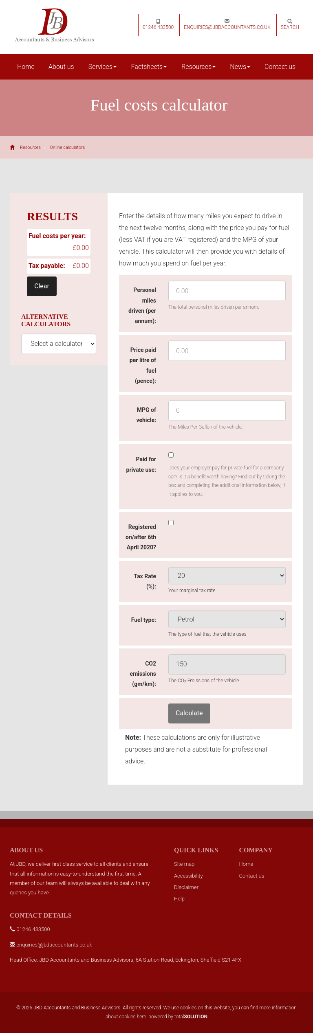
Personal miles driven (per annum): (142, 305)
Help (179, 899)
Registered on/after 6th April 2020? (141, 537)
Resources (198, 67)
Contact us (280, 67)
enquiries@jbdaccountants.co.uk (227, 24)
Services (102, 67)
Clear (41, 286)
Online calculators (67, 147)
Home (26, 67)
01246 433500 (158, 24)
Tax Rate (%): (145, 581)
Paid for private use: (141, 464)
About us (61, 67)
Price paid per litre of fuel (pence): (143, 365)
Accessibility (188, 876)
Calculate (189, 713)
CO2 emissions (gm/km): (143, 673)
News (240, 67)
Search (290, 24)
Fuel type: (143, 620)
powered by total (177, 1017)
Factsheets (149, 67)
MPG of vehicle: (146, 415)
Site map (184, 864)
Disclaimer (186, 887)
